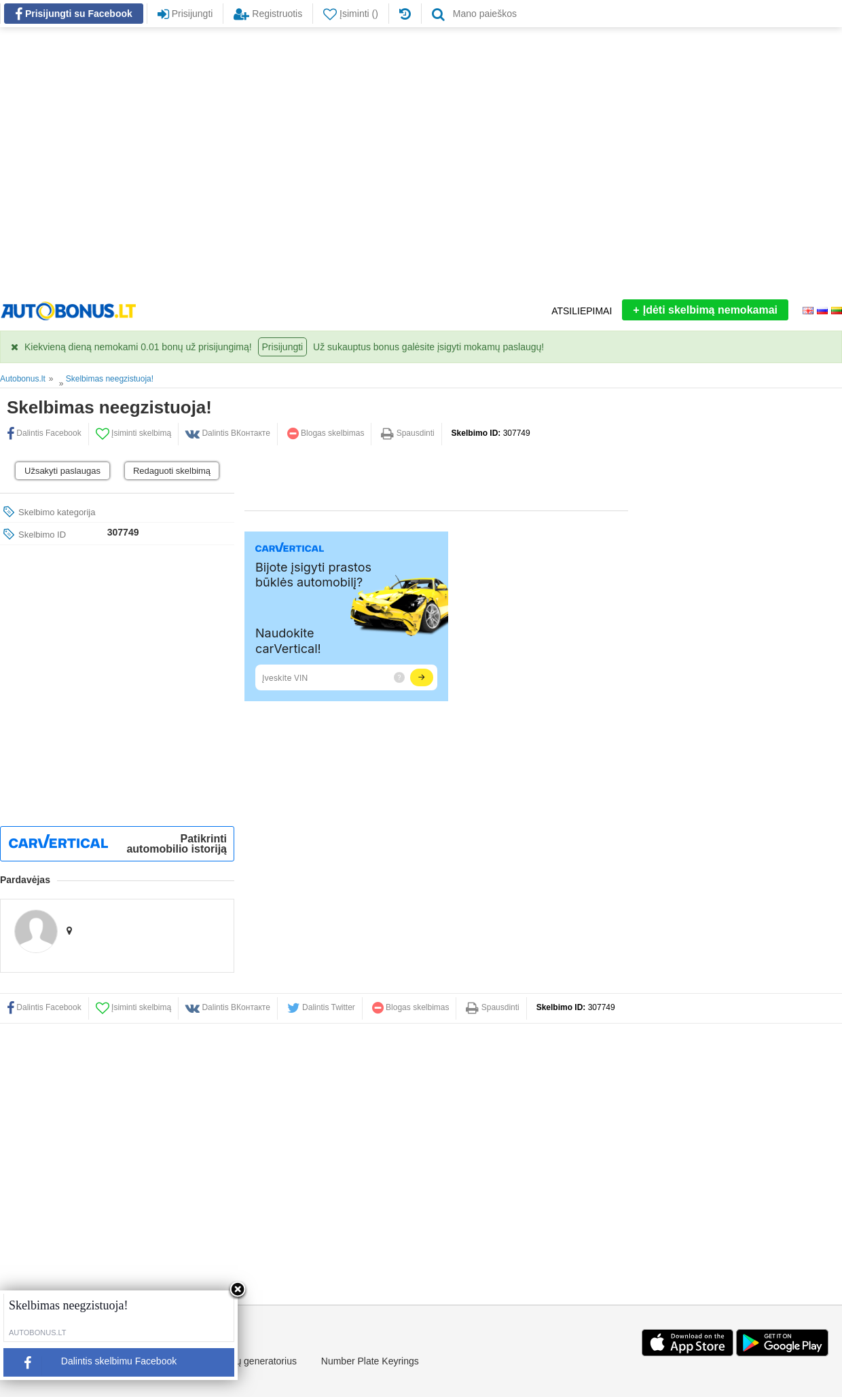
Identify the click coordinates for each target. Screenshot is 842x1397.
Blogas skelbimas (326, 433)
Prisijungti (283, 346)
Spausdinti (407, 433)
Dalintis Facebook (44, 1007)
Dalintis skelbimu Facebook (95, 1365)
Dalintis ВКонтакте (227, 1007)
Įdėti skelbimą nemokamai (705, 310)
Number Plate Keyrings (370, 1361)
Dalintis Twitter (321, 1007)
